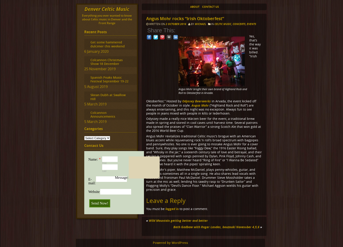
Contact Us (210, 7)
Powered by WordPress (170, 243)
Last (104, 171)
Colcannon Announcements (102, 115)
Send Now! (99, 203)
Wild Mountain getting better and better (178, 220)
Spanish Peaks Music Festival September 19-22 (109, 79)
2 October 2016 (176, 24)
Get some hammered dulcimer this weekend (107, 44)
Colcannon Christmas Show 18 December (106, 62)
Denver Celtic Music (106, 9)
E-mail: (92, 181)
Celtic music (223, 24)
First (104, 163)
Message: (121, 177)
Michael (200, 24)
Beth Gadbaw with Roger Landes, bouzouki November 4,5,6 (216, 227)
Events (251, 24)
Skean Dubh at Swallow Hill (108, 97)
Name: (93, 159)
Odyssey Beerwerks (196, 101)
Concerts (239, 24)
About (194, 7)
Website (94, 192)
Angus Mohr (200, 105)
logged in (172, 209)
